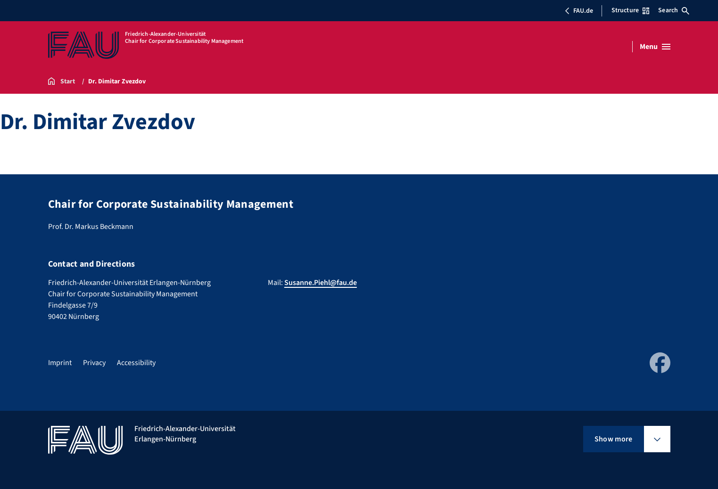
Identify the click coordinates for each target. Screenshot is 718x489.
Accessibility (136, 363)
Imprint (60, 363)
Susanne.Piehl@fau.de (320, 282)
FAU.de (579, 11)
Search (673, 10)
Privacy (94, 363)
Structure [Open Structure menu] (630, 10)
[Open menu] (655, 46)
